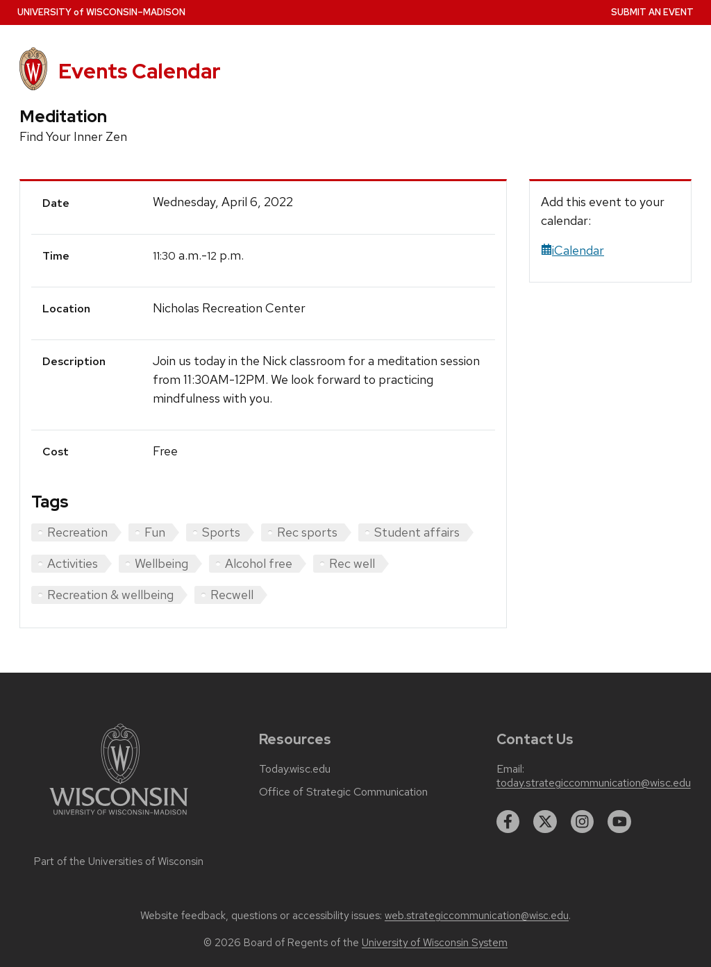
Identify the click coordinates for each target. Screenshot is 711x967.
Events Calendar (139, 71)
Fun (154, 532)
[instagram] (582, 822)
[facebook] (508, 822)
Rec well (352, 563)
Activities (72, 563)
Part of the (118, 861)
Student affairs (417, 532)
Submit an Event (652, 12)
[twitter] (545, 822)
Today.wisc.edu (295, 769)
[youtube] (619, 822)
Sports (221, 532)
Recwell (231, 595)
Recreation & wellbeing (110, 595)
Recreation (77, 532)
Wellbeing (161, 563)
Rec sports (307, 532)
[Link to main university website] (118, 817)
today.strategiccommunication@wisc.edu (593, 783)
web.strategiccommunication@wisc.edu (477, 916)
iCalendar (572, 250)
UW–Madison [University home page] (101, 12)
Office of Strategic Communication (343, 792)
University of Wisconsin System (435, 943)
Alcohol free (258, 563)
